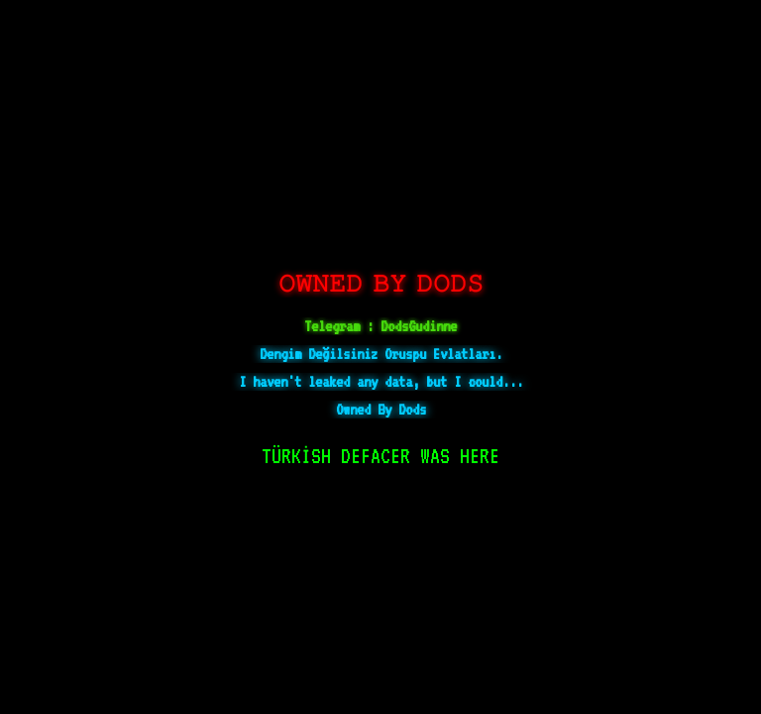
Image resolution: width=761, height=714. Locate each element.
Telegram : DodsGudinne (380, 326)
